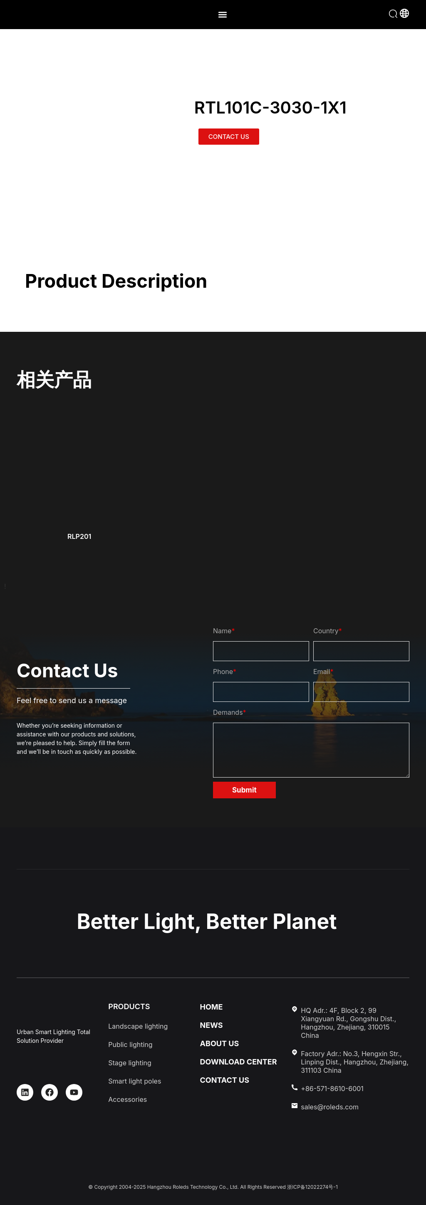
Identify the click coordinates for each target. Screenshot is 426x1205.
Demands (229, 712)
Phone (224, 671)
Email (323, 671)
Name (224, 631)
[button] (222, 15)
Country (327, 631)
